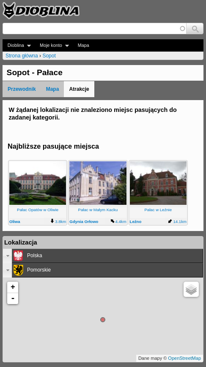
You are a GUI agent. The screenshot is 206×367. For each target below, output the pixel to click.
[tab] (103, 256)
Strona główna (21, 56)
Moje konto (52, 45)
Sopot (48, 56)
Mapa (83, 45)
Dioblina (17, 45)
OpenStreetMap (184, 358)
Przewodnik (22, 89)
